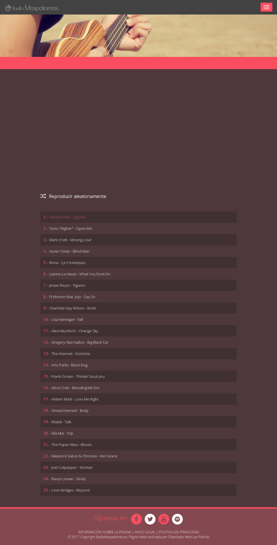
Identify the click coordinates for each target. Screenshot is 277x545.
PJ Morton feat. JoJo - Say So (72, 296)
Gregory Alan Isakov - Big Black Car (79, 342)
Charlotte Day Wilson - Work (72, 308)
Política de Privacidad (179, 532)
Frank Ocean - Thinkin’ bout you (78, 376)
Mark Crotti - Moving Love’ (70, 239)
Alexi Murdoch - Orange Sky (74, 330)
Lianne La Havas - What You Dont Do (79, 273)
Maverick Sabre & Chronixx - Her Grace (84, 456)
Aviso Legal (145, 532)
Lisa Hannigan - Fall (67, 319)
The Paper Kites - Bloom (71, 444)
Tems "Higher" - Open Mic (71, 228)
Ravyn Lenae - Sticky (68, 478)
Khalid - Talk (61, 421)
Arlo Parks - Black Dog (69, 365)
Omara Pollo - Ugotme (67, 217)
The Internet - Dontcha (70, 353)
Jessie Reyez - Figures (67, 285)
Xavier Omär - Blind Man (69, 251)
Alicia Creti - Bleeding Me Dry (75, 387)
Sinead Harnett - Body (69, 410)
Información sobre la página (104, 532)
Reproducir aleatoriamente (73, 196)
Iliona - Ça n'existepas (67, 262)
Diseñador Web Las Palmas (188, 536)
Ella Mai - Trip (62, 433)
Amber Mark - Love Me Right (74, 399)
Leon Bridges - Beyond (70, 490)
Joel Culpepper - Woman (72, 467)
